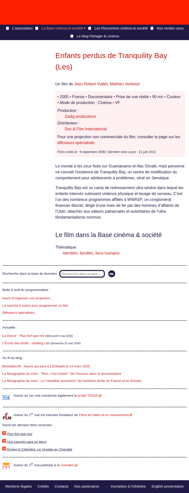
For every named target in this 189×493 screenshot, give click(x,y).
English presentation (168, 486)
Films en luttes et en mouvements (104, 415)
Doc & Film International (86, 129)
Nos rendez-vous (170, 28)
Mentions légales (18, 486)
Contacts (62, 486)
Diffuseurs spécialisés (18, 312)
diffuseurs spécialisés (76, 143)
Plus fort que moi (19, 434)
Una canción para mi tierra (26, 442)
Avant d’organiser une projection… (27, 298)
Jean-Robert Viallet (91, 84)
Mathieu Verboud (125, 84)
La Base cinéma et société (62, 28)
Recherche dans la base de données (29, 273)
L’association (22, 28)
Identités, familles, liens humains (91, 253)
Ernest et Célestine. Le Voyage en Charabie (39, 449)
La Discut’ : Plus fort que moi (23, 336)
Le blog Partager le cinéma (98, 36)
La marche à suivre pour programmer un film (35, 305)
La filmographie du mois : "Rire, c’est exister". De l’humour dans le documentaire (61, 373)
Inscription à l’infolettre (128, 486)
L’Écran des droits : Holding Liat (25, 343)
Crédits (43, 486)
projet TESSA (88, 395)
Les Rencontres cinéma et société (121, 28)
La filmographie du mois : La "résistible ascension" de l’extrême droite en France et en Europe (71, 381)
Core (67, 465)
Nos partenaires (86, 486)
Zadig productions (80, 116)
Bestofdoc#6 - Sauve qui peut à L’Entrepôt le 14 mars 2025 (46, 366)
